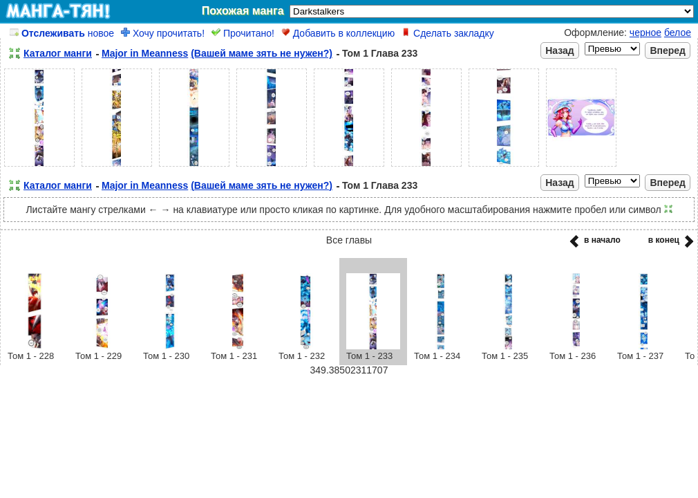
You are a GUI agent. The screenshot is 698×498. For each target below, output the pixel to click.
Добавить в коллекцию (338, 33)
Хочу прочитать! (163, 33)
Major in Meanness (145, 53)
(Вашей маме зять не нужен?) (261, 53)
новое (62, 33)
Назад (559, 50)
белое (677, 32)
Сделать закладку (448, 33)
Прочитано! (242, 33)
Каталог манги (57, 53)
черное (645, 32)
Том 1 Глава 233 (379, 53)
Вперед (668, 50)
